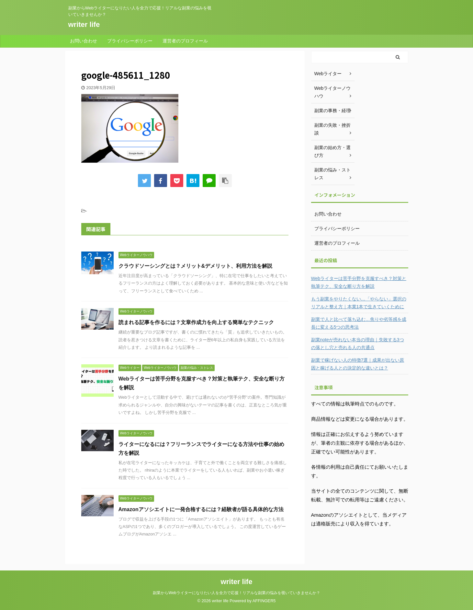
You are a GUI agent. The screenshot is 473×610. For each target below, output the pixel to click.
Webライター (328, 73)
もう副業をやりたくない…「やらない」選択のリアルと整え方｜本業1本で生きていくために (358, 302)
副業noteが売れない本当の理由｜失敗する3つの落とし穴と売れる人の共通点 (357, 343)
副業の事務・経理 (332, 110)
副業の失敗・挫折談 (332, 129)
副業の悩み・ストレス (332, 173)
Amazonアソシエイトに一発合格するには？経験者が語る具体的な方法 (201, 509)
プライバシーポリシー (129, 40)
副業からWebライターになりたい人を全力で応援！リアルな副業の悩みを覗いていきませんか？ (236, 593)
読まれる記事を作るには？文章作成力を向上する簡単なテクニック (196, 322)
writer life (84, 24)
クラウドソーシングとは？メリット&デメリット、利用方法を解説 (195, 266)
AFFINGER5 (264, 600)
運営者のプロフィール (185, 40)
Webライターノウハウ (332, 92)
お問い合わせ (83, 40)
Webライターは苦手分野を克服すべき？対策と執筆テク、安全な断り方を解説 (359, 282)
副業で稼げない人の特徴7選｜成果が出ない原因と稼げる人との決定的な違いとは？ (357, 364)
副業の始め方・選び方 (332, 151)
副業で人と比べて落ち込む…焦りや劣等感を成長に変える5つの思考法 (358, 323)
